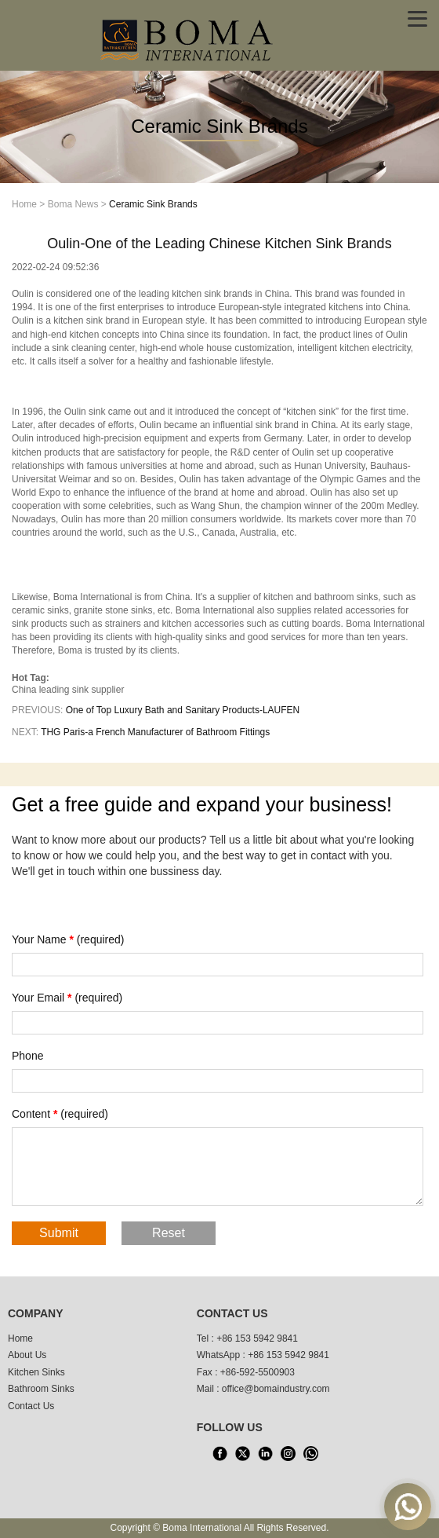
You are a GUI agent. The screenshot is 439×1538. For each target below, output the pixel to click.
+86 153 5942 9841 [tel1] (257, 1338)
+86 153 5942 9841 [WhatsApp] (288, 1354)
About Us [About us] (27, 1354)
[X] (243, 1454)
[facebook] (220, 1454)
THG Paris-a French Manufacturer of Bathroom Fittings (155, 732)
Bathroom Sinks (41, 1388)
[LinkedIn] (265, 1454)
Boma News (73, 204)
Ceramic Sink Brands (153, 204)
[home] (188, 38)
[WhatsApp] (311, 1454)
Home (24, 204)
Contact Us (31, 1406)
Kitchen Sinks (36, 1372)
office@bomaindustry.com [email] (276, 1388)
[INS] (288, 1454)
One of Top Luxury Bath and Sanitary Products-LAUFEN (183, 710)
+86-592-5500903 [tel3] (257, 1372)
